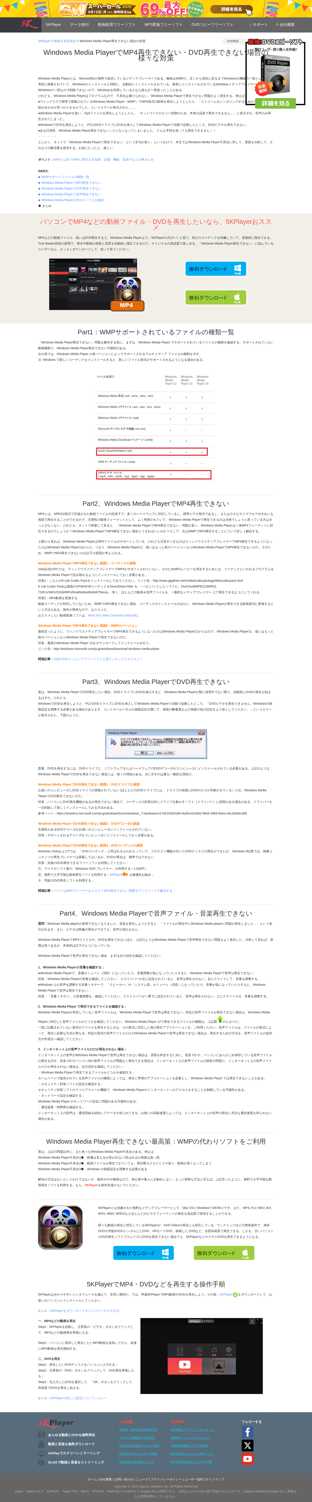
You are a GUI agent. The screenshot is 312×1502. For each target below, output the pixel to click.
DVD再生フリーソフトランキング (192, 1429)
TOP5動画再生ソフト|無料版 (189, 1445)
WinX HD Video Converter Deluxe (111, 615)
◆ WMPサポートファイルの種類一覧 (63, 177)
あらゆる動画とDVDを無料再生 (71, 1435)
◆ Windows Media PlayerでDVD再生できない (69, 188)
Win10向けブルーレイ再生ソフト (192, 1453)
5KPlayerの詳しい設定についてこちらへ (79, 1398)
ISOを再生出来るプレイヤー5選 (191, 1461)
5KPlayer (53, 24)
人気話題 (126, 1422)
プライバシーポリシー (166, 1479)
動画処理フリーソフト (117, 24)
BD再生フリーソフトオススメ (190, 1437)
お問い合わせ (124, 1479)
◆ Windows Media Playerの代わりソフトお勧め (71, 200)
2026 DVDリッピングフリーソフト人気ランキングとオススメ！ (98, 659)
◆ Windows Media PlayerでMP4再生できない (69, 182)
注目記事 (177, 1422)
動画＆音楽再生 (65, 41)
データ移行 (79, 24)
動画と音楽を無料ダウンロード (71, 1444)
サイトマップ (215, 1479)
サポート (258, 24)
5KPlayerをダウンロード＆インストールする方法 (85, 1310)
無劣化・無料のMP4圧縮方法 (138, 1429)
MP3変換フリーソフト (164, 24)
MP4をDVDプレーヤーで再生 (138, 1453)
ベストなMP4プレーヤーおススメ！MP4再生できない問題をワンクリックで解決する (113, 890)
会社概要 (285, 24)
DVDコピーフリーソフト (213, 24)
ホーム (92, 1479)
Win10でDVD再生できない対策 (139, 1445)
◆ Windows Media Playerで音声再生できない (69, 194)
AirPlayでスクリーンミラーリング (74, 1453)
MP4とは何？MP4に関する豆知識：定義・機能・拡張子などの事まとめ (104, 159)
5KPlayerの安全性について (136, 1461)
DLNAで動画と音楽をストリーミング (76, 1462)
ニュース (142, 1479)
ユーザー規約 (193, 1479)
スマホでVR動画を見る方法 (137, 1437)
